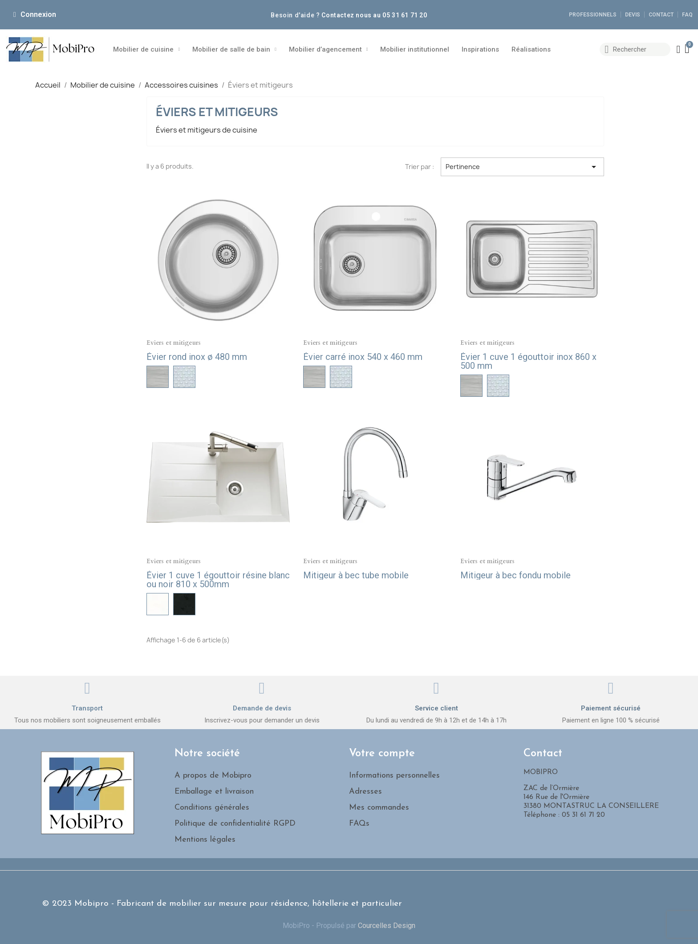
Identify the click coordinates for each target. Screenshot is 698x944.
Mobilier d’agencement (328, 49)
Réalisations (531, 49)
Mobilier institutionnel (414, 49)
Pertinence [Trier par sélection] (522, 166)
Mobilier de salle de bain (234, 49)
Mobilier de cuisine (146, 49)
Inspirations (480, 49)
